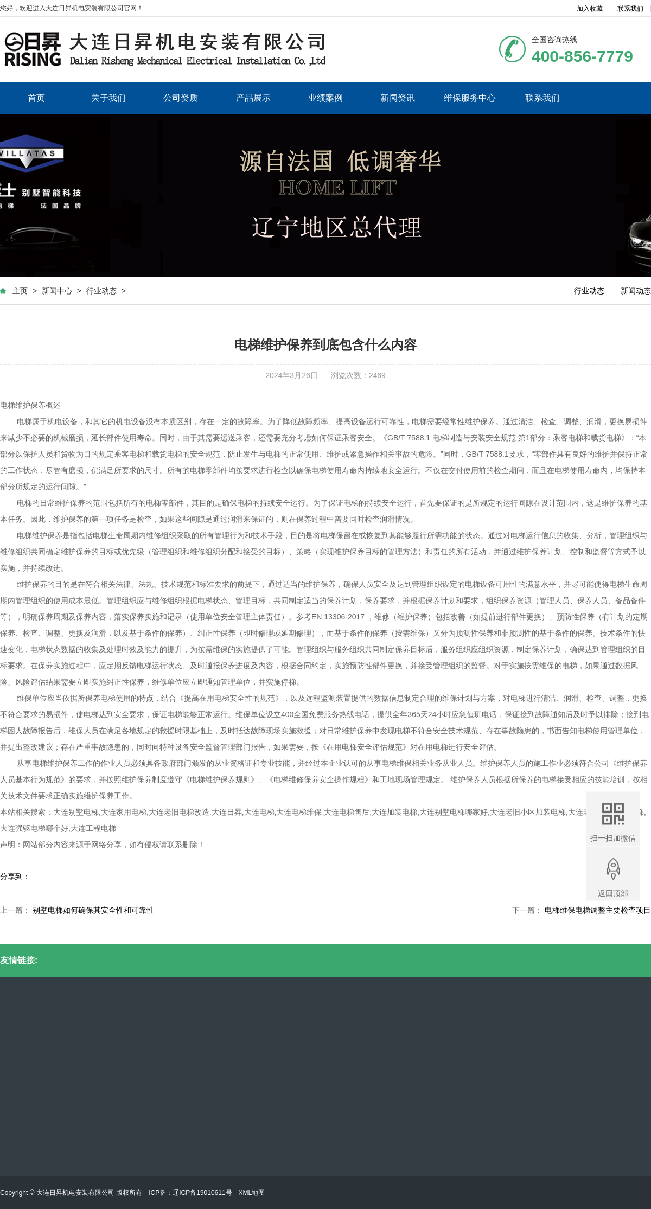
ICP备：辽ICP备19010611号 (190, 1193)
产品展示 (253, 98)
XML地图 (252, 1193)
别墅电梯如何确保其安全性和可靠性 (93, 910)
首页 (36, 98)
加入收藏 (590, 8)
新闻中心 (57, 290)
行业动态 (101, 290)
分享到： (15, 876)
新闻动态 (636, 290)
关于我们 (108, 98)
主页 (20, 290)
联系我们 (630, 8)
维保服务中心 (470, 98)
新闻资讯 (397, 98)
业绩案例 (325, 98)
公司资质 (180, 98)
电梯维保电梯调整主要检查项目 (598, 910)
